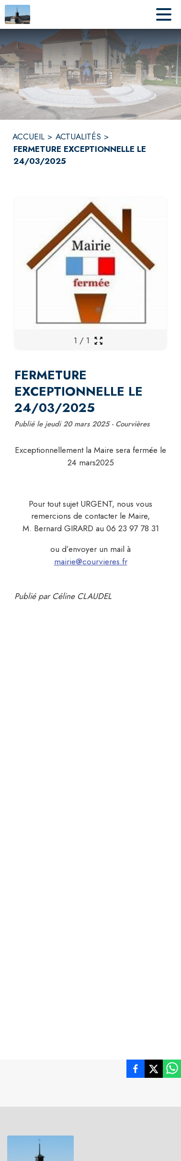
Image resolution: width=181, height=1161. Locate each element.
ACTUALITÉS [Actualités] (78, 136)
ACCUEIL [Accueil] (28, 136)
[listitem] (135, 1071)
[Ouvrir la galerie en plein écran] (98, 341)
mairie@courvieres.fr (90, 561)
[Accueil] (17, 14)
